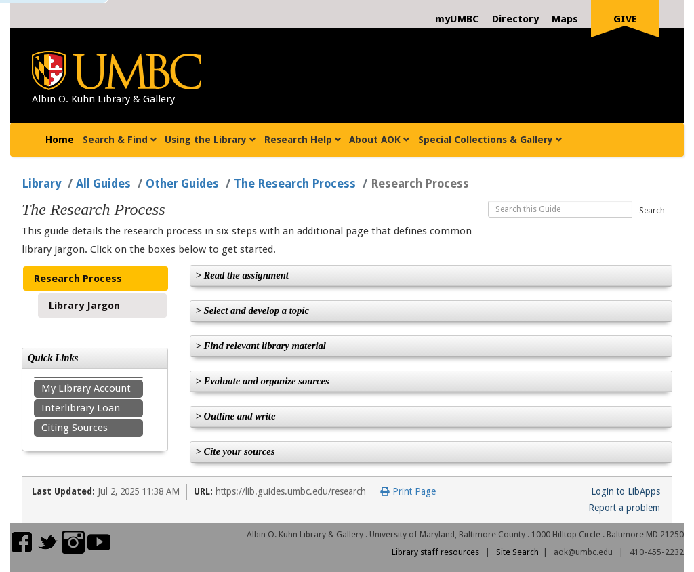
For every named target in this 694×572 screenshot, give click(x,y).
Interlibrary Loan (80, 408)
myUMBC (457, 19)
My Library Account (86, 388)
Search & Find (120, 139)
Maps (565, 19)
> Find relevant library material (261, 345)
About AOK (379, 139)
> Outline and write (236, 416)
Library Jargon (84, 306)
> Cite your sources (235, 451)
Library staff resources (435, 552)
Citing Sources (74, 428)
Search (652, 211)
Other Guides (182, 183)
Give (625, 19)
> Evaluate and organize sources (262, 380)
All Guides (103, 183)
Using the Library (210, 139)
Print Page (408, 491)
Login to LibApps (625, 491)
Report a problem (624, 507)
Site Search (517, 552)
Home (62, 138)
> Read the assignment (242, 275)
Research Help (302, 139)
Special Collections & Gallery (490, 139)
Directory (515, 19)
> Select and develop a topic (253, 310)
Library (41, 183)
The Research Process (295, 183)
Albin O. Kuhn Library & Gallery (103, 99)
